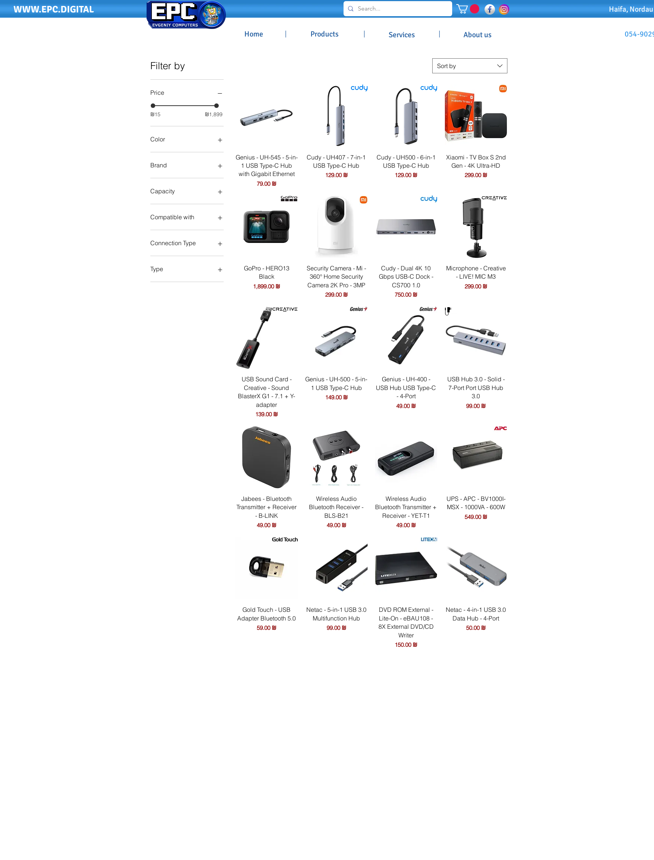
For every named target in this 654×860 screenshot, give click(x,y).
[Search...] (397, 8)
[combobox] (469, 65)
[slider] (152, 105)
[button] (467, 9)
